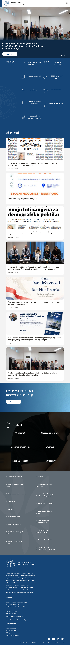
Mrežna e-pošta (20, 461)
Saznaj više (10, 168)
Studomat (20, 433)
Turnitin (39, 477)
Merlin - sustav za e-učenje (14, 542)
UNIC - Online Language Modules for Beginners (45, 495)
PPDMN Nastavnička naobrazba (44, 485)
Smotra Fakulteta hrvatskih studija (42, 522)
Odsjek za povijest (55, 90)
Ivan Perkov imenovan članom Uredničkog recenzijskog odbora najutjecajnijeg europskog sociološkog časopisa (35, 339)
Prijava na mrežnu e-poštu (16, 494)
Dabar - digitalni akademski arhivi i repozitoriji (45, 548)
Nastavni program (50, 433)
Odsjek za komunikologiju (30, 90)
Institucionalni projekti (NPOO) (14, 533)
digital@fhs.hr (28, 620)
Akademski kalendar (14, 477)
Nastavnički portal (13, 516)
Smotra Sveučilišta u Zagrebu (44, 512)
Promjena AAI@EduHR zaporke (14, 485)
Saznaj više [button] (9, 54)
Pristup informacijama (12, 633)
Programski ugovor (13, 524)
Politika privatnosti (11, 630)
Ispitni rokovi (50, 461)
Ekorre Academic (60, 642)
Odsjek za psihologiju (56, 103)
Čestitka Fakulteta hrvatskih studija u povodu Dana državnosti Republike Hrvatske (34, 303)
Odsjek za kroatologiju (34, 76)
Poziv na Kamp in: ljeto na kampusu (23, 198)
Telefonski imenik (11, 628)
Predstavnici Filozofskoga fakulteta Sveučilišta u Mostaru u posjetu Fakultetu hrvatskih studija (33, 374)
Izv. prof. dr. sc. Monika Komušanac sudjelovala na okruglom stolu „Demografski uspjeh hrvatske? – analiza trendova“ (33, 268)
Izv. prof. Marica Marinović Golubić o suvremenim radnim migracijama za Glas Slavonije (32, 164)
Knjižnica (10, 509)
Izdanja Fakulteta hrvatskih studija (42, 531)
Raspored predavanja (20, 447)
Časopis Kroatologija (44, 540)
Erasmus (50, 447)
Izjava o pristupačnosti (12, 635)
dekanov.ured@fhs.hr (17, 616)
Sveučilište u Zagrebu (44, 503)
